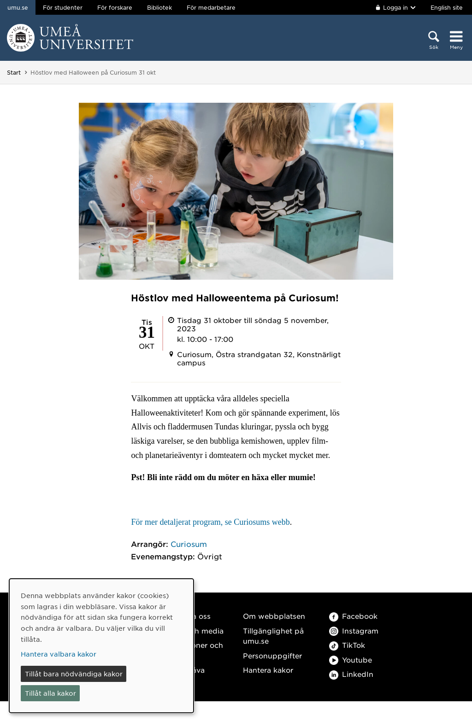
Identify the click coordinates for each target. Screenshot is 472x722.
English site (447, 7)
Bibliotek (159, 7)
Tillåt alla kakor (50, 693)
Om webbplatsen (274, 615)
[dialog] (101, 646)
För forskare (114, 7)
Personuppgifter (272, 655)
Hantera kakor (268, 669)
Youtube (350, 659)
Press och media (194, 630)
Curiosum (189, 543)
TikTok (347, 644)
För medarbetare (211, 7)
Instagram (353, 630)
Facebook (353, 615)
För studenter (63, 7)
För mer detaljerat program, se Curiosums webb (210, 522)
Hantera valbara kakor (58, 654)
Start (14, 72)
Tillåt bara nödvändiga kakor (74, 673)
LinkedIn (351, 673)
